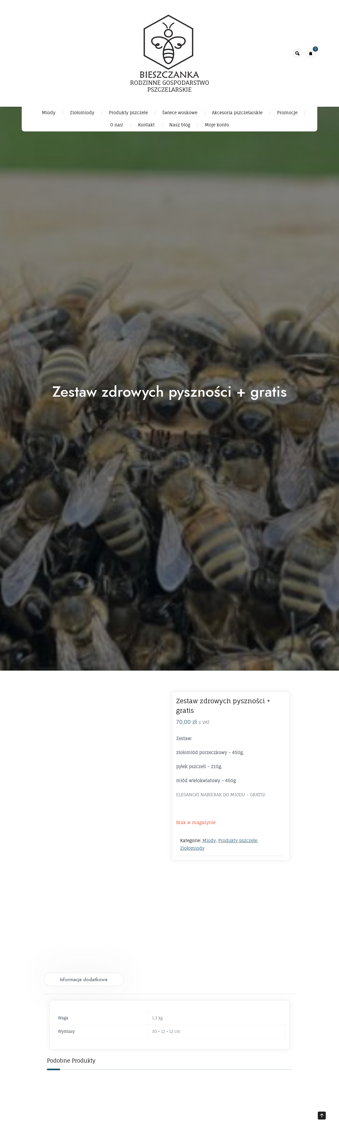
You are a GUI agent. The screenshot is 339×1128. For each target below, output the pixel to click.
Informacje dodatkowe (84, 979)
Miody (48, 112)
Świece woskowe (179, 112)
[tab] (84, 979)
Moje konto (217, 124)
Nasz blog (179, 124)
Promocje (287, 112)
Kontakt (146, 124)
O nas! (116, 124)
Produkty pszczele (128, 112)
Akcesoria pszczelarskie (237, 112)
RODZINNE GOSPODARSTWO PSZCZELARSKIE (169, 86)
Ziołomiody (82, 112)
